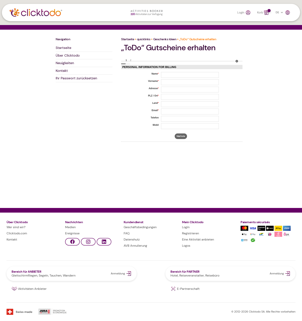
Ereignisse (72, 233)
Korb (263, 12)
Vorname (153, 81)
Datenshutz (132, 239)
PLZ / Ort (153, 95)
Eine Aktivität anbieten (198, 239)
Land (155, 103)
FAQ (127, 233)
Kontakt (62, 70)
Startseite (63, 47)
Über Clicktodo (68, 55)
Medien (70, 227)
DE (283, 12)
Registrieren (190, 233)
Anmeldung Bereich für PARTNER (230, 274)
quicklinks (143, 39)
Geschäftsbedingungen (140, 227)
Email (155, 110)
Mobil (156, 125)
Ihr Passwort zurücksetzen (76, 78)
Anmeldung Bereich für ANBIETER (71, 274)
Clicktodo (36, 12)
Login (244, 12)
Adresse (154, 88)
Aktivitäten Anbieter (29, 289)
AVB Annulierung (135, 246)
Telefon (155, 117)
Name (155, 73)
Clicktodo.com (17, 233)
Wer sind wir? (16, 227)
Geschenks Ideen (164, 39)
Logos (186, 246)
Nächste (237, 61)
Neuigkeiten (65, 63)
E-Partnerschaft (185, 289)
